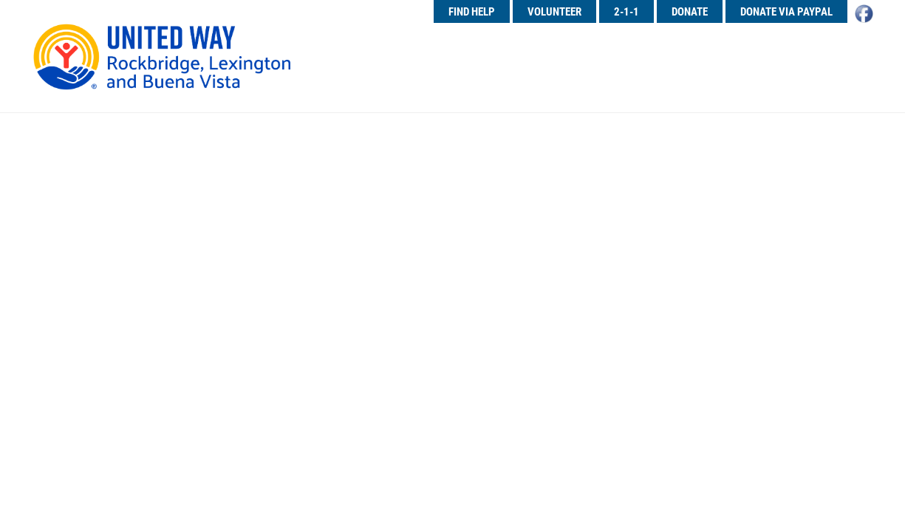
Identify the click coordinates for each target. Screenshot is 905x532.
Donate (690, 11)
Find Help (471, 11)
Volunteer (554, 11)
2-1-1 (626, 11)
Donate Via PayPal (786, 11)
